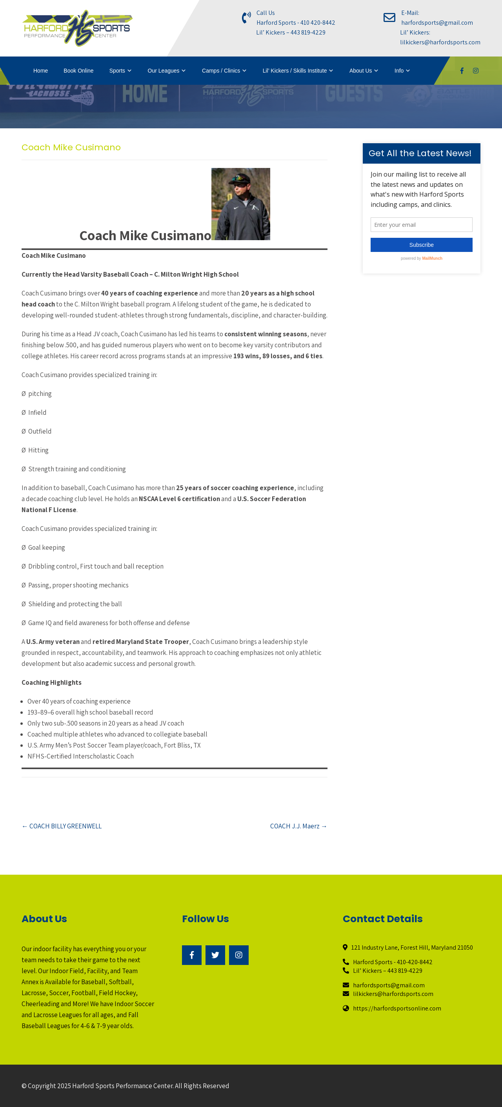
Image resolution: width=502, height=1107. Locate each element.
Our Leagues (164, 70)
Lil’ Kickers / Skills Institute (295, 70)
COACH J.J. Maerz (298, 826)
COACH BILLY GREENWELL (62, 826)
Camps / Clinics (221, 70)
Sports (117, 70)
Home (40, 70)
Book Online (78, 70)
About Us (360, 70)
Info (399, 70)
